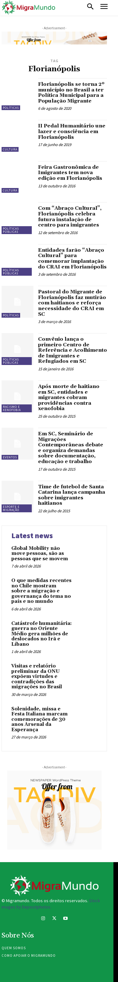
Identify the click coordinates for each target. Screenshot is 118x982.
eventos (10, 457)
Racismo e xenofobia (12, 408)
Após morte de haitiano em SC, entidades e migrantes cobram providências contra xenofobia (68, 397)
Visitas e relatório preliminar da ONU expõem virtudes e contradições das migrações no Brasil (36, 676)
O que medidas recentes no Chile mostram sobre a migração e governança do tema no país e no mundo (41, 591)
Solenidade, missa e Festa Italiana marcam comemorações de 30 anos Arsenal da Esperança (39, 719)
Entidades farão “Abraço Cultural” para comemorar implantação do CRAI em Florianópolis (72, 258)
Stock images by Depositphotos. (51, 904)
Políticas (11, 108)
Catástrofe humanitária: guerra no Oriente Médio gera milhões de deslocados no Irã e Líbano (41, 633)
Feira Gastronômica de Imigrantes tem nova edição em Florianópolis (70, 172)
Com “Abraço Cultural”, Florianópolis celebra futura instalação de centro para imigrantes (70, 216)
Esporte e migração (11, 508)
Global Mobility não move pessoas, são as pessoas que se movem (39, 553)
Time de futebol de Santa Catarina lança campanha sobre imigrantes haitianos (71, 495)
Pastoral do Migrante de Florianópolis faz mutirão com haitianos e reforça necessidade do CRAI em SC (72, 303)
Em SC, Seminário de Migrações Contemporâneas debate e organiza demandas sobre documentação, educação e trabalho (70, 448)
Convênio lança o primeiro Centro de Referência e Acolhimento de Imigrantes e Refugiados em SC (72, 350)
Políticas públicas (11, 230)
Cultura (10, 149)
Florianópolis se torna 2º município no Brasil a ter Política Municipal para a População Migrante (71, 92)
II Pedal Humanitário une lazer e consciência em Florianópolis (71, 131)
